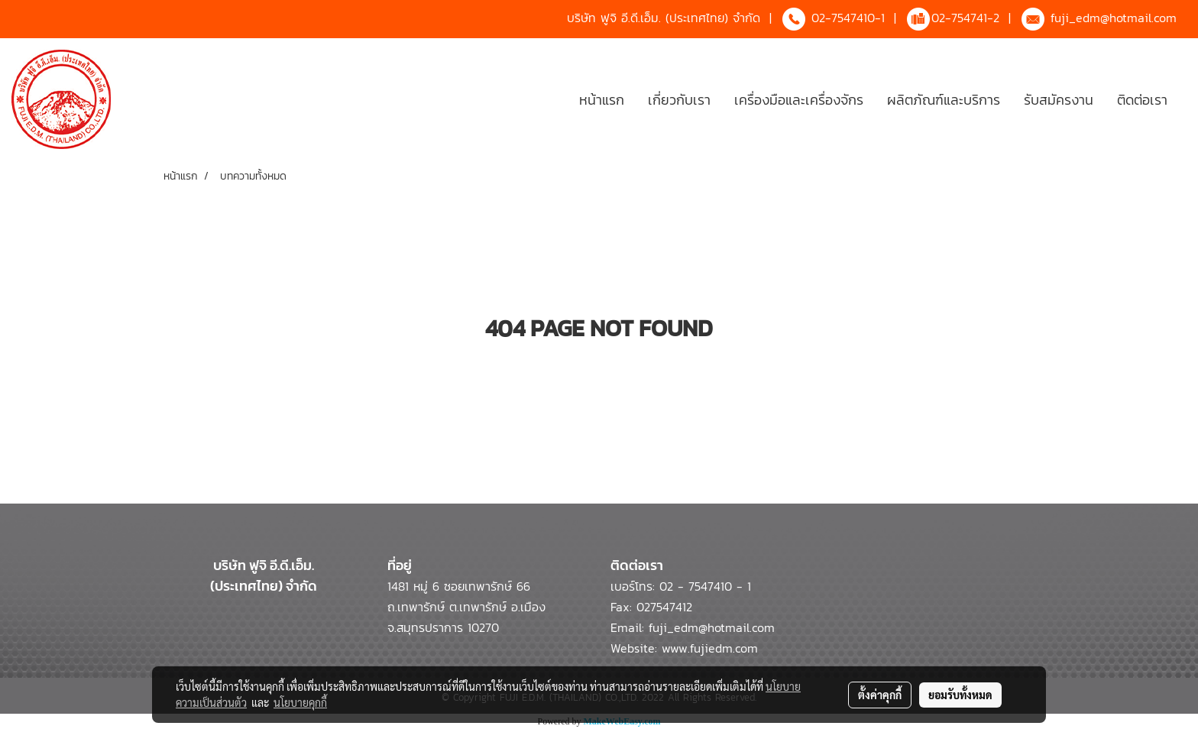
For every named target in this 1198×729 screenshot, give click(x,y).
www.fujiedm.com (710, 648)
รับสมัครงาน (1058, 99)
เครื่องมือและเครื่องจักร (798, 99)
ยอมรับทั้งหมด (960, 694)
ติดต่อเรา (1142, 99)
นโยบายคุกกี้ (300, 702)
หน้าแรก (601, 99)
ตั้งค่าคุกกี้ (880, 694)
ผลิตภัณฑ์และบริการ (943, 99)
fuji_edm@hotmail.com (1114, 17)
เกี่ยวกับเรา (679, 99)
